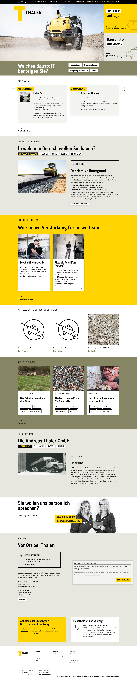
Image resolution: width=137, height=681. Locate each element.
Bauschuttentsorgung (58, 657)
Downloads (73, 659)
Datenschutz (87, 678)
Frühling (36, 408)
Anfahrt (22, 600)
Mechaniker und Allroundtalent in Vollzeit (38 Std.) (49, 104)
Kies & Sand (77, 66)
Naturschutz (26, 408)
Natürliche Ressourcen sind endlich (102, 400)
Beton (100, 72)
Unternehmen (79, 2)
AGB (103, 678)
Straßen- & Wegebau (81, 204)
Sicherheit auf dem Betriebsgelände (99, 636)
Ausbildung (100, 2)
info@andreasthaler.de (68, 524)
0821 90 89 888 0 (65, 518)
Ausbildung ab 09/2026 (41, 110)
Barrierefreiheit (96, 678)
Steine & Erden (96, 66)
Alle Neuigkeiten (24, 131)
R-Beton (72, 412)
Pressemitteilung (62, 408)
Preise (117, 2)
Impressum (80, 678)
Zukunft (74, 408)
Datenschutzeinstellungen (112, 678)
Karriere (89, 2)
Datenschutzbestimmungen (92, 576)
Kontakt (110, 2)
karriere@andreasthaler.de (46, 118)
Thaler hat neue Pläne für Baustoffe (67, 400)
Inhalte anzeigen (123, 581)
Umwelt (72, 657)
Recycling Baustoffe (81, 72)
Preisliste (72, 663)
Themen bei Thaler (75, 661)
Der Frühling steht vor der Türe (32, 400)
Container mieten (57, 655)
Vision (93, 412)
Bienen (24, 412)
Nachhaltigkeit (35, 412)
